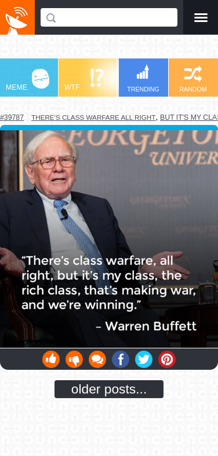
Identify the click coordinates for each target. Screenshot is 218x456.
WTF (84, 80)
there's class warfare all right (93, 117)
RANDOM (192, 79)
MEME (27, 80)
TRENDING (143, 78)
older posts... (109, 388)
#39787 (12, 117)
